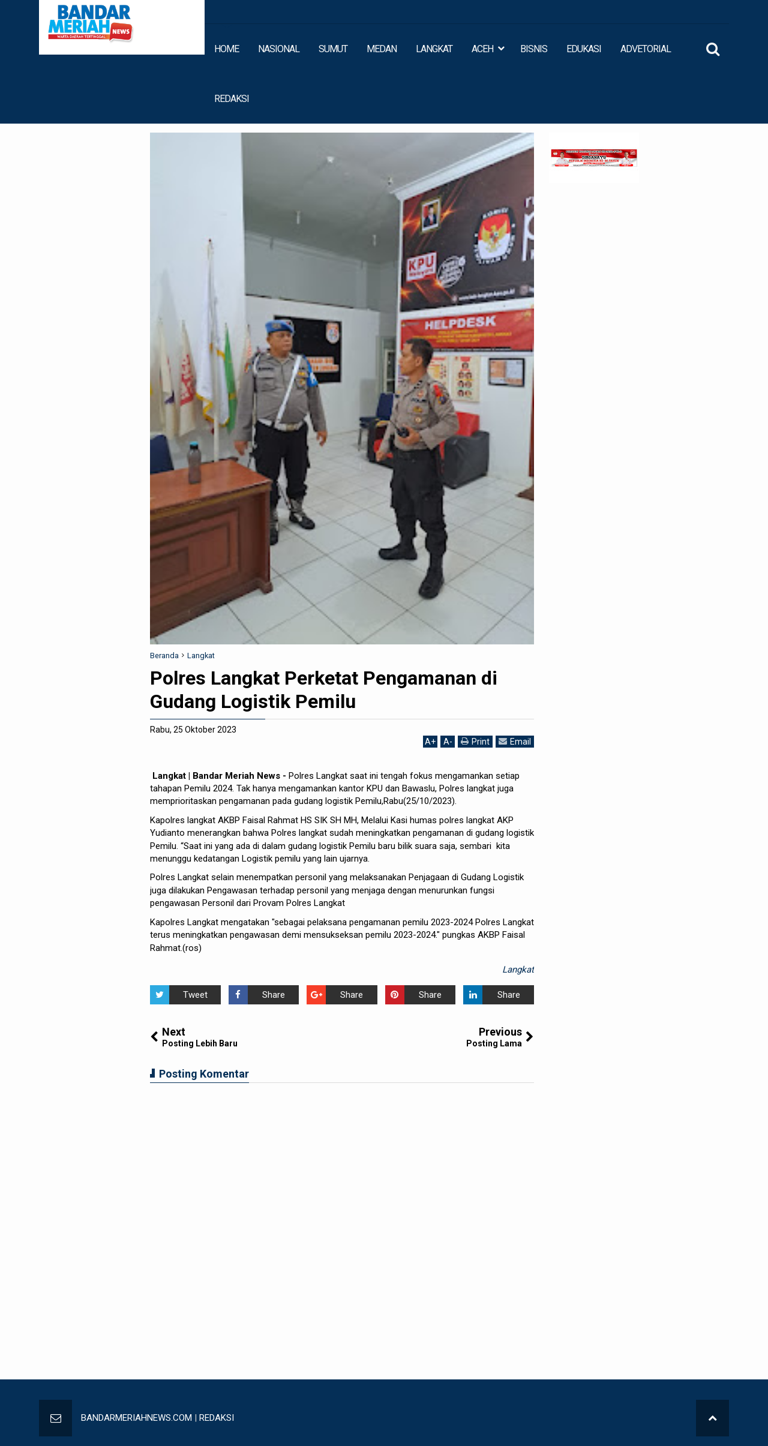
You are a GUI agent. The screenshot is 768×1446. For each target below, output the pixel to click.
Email (515, 741)
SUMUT (333, 49)
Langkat (518, 969)
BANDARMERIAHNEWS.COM (136, 1417)
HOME (226, 49)
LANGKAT (434, 49)
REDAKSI (231, 98)
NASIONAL (278, 49)
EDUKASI (583, 49)
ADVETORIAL (645, 49)
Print (475, 741)
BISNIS (533, 49)
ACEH (482, 49)
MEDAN (382, 49)
